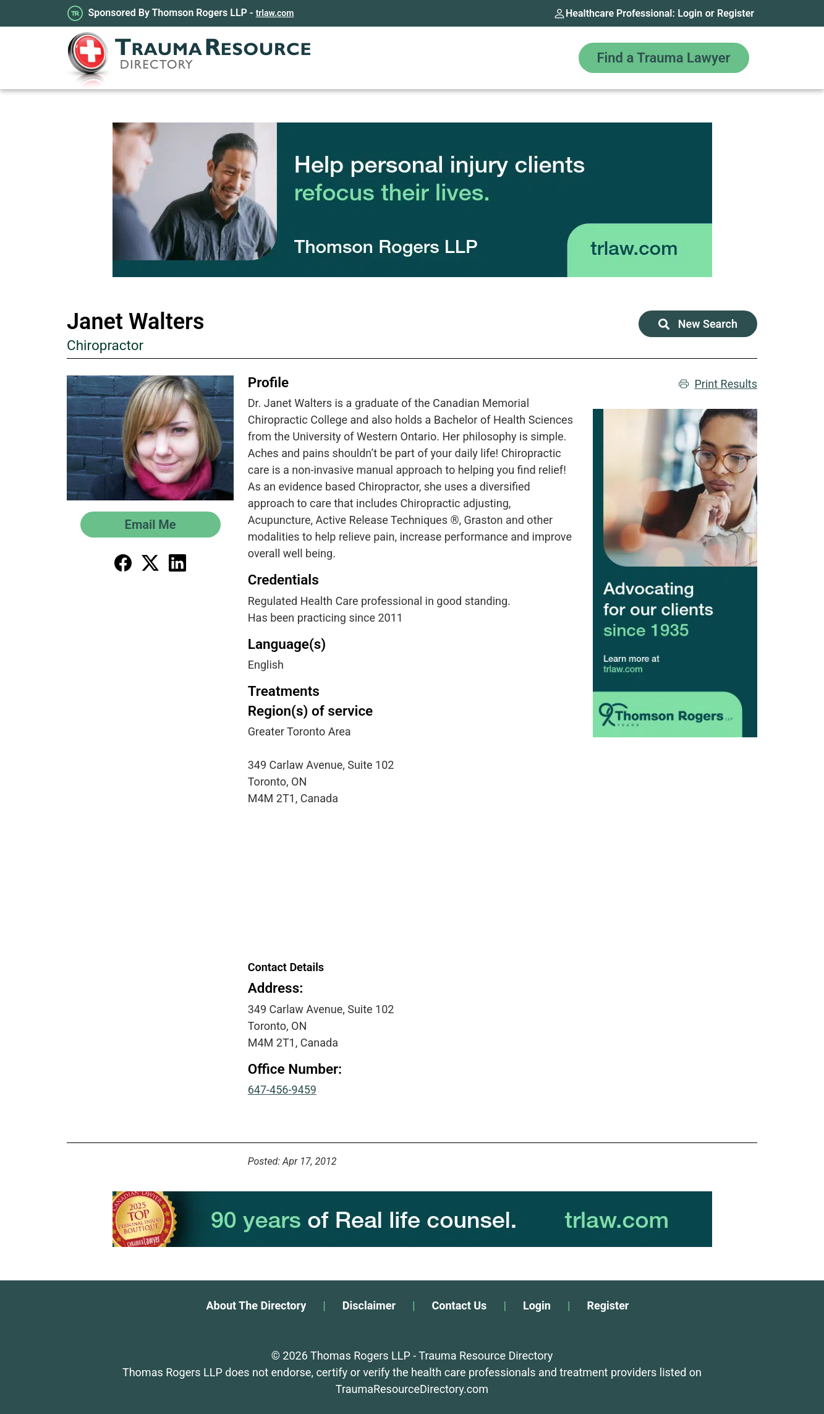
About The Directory (256, 1305)
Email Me (150, 524)
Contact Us (459, 1305)
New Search (697, 323)
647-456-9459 (282, 1089)
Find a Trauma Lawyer (664, 58)
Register (735, 13)
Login (689, 13)
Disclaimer (369, 1305)
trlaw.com (275, 13)
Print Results (718, 383)
